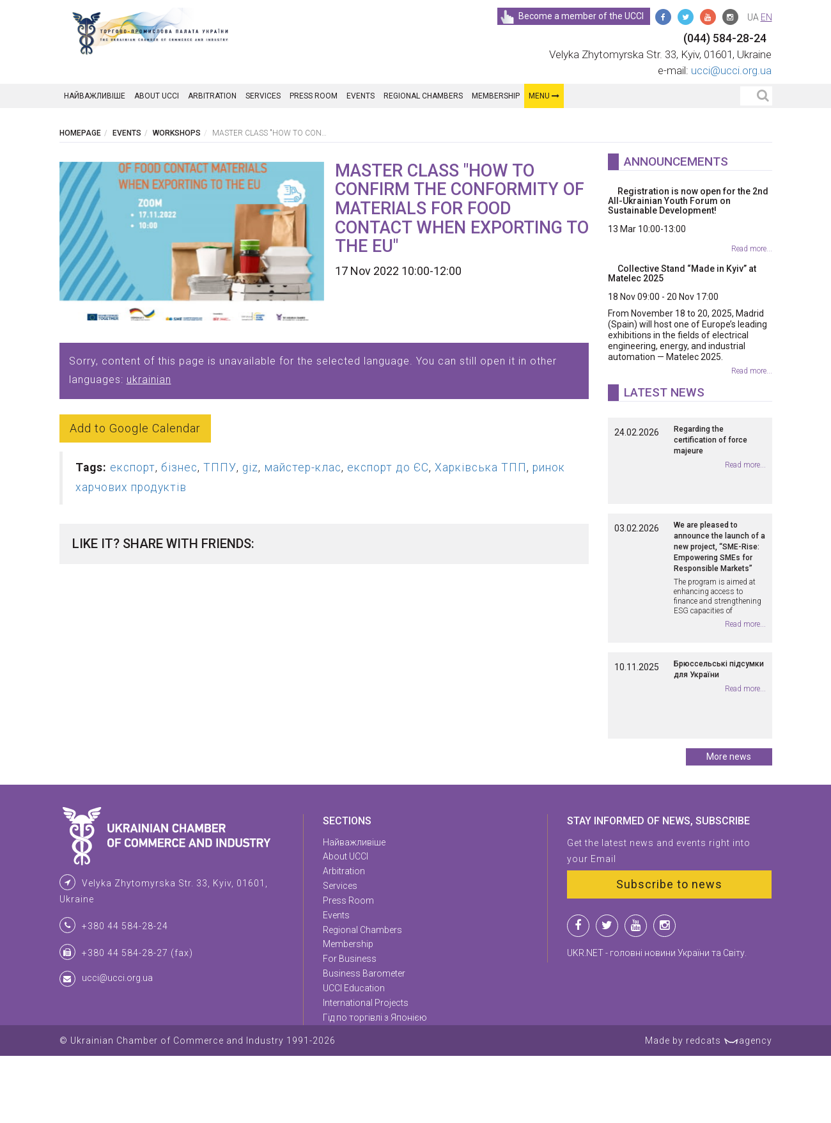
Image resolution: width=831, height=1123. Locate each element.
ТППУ (220, 467)
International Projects (365, 1070)
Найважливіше (94, 95)
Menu (544, 95)
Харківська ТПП (481, 467)
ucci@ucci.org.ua (731, 70)
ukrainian (149, 379)
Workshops (177, 133)
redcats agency (729, 1108)
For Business (350, 1026)
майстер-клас (302, 467)
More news (728, 824)
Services (263, 95)
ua (753, 17)
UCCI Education (354, 1055)
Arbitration (212, 95)
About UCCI (156, 95)
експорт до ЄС (388, 467)
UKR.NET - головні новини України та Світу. (657, 1020)
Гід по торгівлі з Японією (375, 1085)
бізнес (179, 467)
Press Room (314, 95)
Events (360, 95)
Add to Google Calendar (135, 428)
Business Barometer (364, 1040)
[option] (191, 241)
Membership (496, 95)
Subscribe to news (669, 951)
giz (250, 467)
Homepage (80, 133)
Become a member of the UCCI (572, 16)
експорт (132, 467)
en (766, 17)
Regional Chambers (423, 95)
